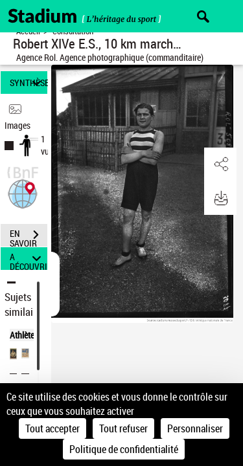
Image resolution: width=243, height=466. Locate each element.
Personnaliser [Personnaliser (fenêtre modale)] (195, 428)
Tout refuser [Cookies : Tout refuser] (123, 428)
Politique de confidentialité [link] (123, 449)
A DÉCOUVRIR (28, 258)
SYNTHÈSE (28, 82)
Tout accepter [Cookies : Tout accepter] (52, 428)
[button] (22, 192)
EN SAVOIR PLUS (28, 236)
